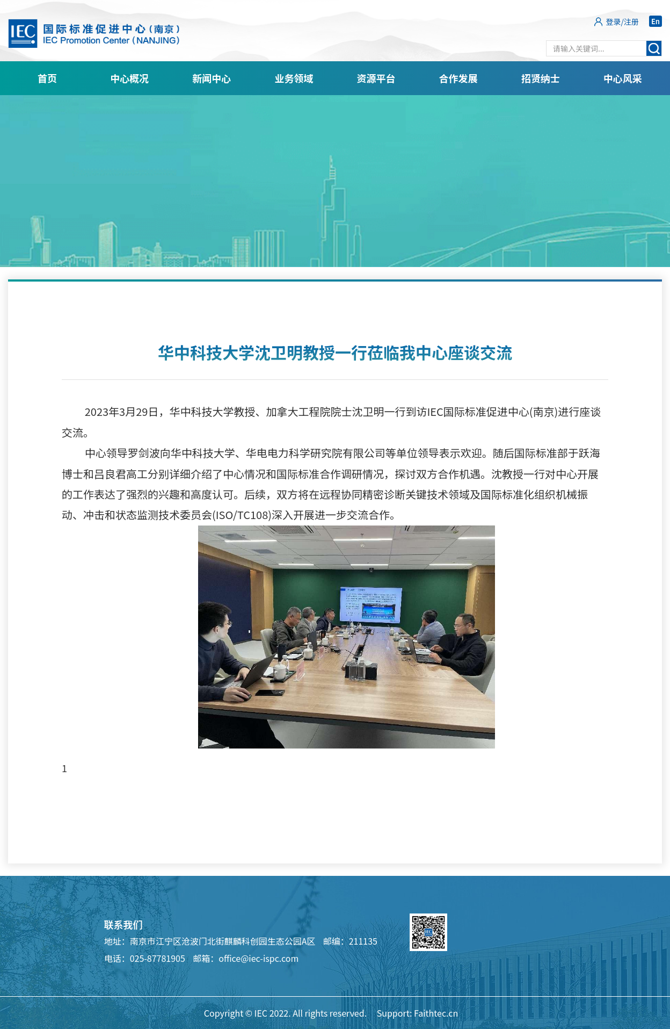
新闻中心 (211, 78)
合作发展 (458, 78)
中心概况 (129, 78)
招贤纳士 (540, 78)
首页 (47, 78)
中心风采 (622, 78)
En (655, 21)
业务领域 (293, 78)
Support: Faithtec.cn (417, 1012)
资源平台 (376, 78)
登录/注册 (622, 21)
